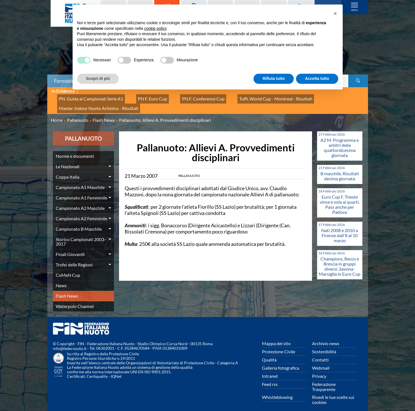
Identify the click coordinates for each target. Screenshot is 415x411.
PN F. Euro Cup (140, 97)
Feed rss (270, 377)
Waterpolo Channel (75, 299)
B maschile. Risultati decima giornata (339, 169)
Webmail (320, 361)
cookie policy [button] (155, 28)
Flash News (67, 289)
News (61, 279)
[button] (335, 13)
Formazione (67, 80)
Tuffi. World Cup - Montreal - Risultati (248, 97)
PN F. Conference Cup (184, 97)
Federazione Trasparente (324, 380)
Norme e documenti (75, 149)
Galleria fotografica (280, 361)
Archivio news (325, 337)
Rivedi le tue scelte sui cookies (333, 393)
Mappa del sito (276, 337)
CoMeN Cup (68, 268)
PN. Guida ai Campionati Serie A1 (86, 97)
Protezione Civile (278, 345)
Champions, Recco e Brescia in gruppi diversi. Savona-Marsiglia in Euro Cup (339, 260)
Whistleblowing (277, 390)
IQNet (116, 370)
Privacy (319, 369)
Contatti (320, 353)
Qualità (269, 353)
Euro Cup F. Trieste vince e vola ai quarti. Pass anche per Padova (340, 198)
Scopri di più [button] (98, 78)
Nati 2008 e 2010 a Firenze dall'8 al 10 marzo (339, 229)
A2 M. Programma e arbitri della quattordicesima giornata (339, 141)
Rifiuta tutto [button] (274, 78)
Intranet (270, 369)
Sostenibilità (324, 345)
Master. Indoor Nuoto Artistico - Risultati (93, 103)
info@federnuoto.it (69, 342)
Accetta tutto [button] (317, 78)
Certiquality (97, 370)
